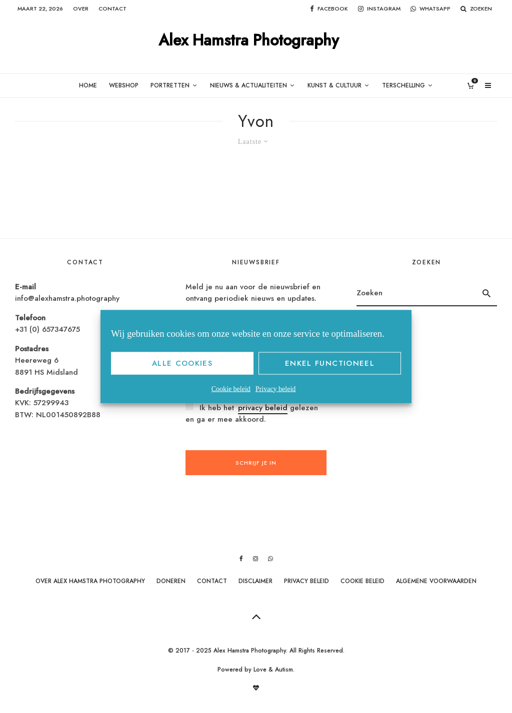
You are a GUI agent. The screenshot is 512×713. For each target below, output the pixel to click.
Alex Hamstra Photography (248, 40)
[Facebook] (329, 8)
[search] (486, 293)
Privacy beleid (276, 388)
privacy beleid (263, 407)
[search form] (416, 293)
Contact (112, 8)
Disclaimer (255, 581)
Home (88, 85)
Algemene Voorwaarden (436, 581)
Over (80, 8)
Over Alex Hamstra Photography (90, 581)
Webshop (123, 85)
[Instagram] (379, 8)
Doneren (171, 581)
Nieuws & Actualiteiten (248, 85)
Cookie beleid (231, 388)
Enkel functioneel (329, 363)
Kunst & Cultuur (335, 85)
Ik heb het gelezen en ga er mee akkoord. (252, 413)
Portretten (170, 85)
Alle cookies (182, 363)
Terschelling (403, 85)
